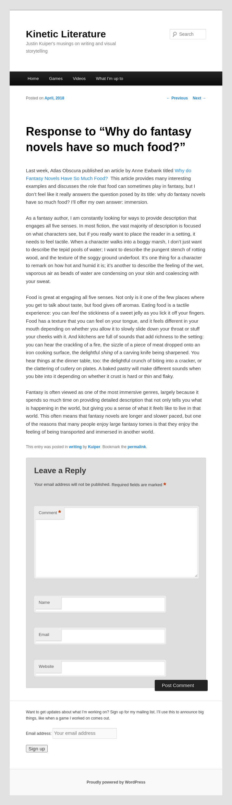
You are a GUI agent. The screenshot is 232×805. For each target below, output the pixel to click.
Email (44, 634)
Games (56, 78)
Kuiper (94, 447)
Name (44, 602)
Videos (79, 78)
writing (75, 447)
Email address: (39, 733)
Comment (50, 513)
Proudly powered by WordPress (116, 782)
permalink (137, 447)
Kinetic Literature (66, 34)
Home (33, 78)
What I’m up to (109, 78)
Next (199, 98)
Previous (177, 98)
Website (46, 666)
